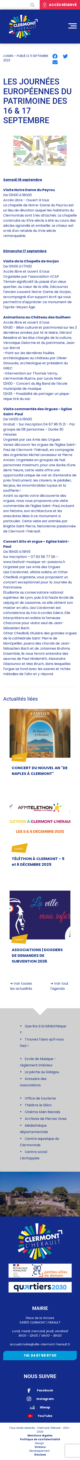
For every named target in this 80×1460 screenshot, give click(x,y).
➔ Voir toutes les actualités (21, 986)
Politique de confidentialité (40, 1439)
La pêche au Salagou (42, 1072)
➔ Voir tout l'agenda (59, 986)
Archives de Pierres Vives (46, 1118)
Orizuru (40, 1447)
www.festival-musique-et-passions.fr (34, 561)
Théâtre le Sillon (38, 1105)
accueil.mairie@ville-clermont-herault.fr (40, 1344)
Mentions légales (40, 1435)
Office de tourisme (40, 1098)
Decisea (40, 1454)
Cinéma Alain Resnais (42, 1111)
